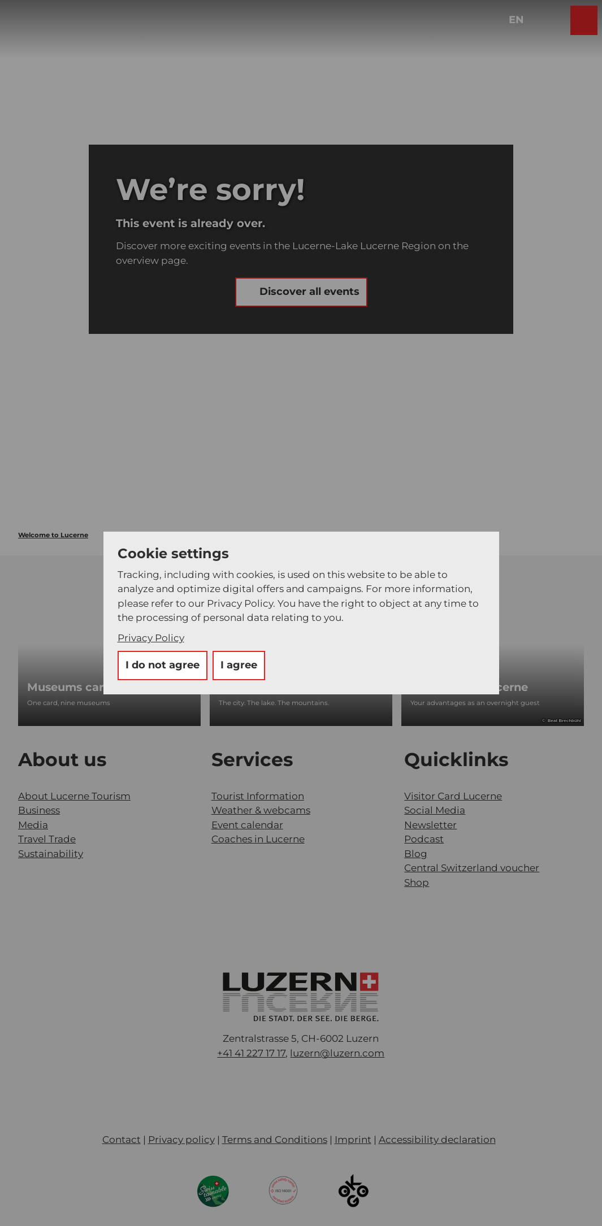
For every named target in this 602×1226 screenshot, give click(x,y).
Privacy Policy (151, 638)
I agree (238, 665)
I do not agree (162, 665)
